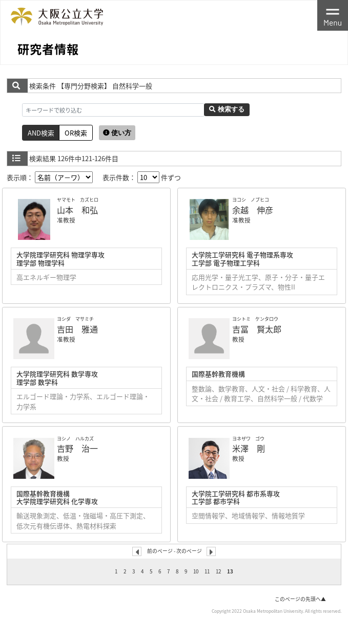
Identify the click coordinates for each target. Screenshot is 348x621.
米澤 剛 (248, 448)
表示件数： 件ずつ (142, 177)
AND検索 (41, 133)
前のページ (160, 551)
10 (195, 571)
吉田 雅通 (77, 329)
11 (207, 571)
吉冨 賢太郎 (256, 329)
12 (218, 571)
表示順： (50, 177)
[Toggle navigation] (332, 15)
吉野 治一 (77, 448)
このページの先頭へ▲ (300, 599)
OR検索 (76, 133)
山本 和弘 (77, 210)
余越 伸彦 (252, 210)
